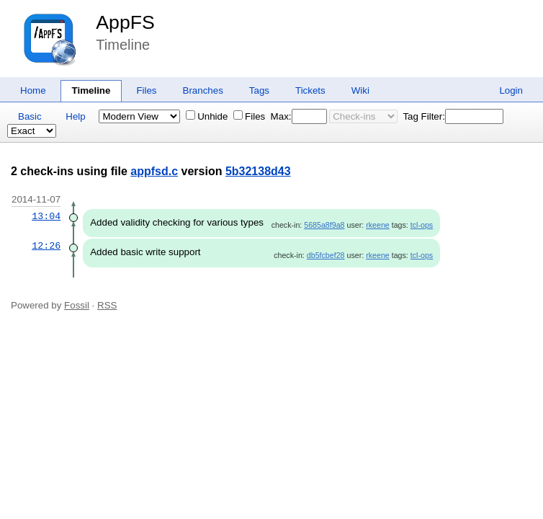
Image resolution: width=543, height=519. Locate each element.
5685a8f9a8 (324, 225)
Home (33, 90)
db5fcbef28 (326, 255)
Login (511, 90)
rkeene (378, 225)
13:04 (46, 216)
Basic (30, 116)
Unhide (207, 116)
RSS (107, 305)
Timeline (91, 90)
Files (146, 90)
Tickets (310, 90)
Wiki (360, 90)
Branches (203, 90)
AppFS (125, 22)
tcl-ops (421, 225)
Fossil (76, 305)
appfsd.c (154, 171)
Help (75, 116)
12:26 (46, 245)
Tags (259, 90)
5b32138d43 (258, 171)
